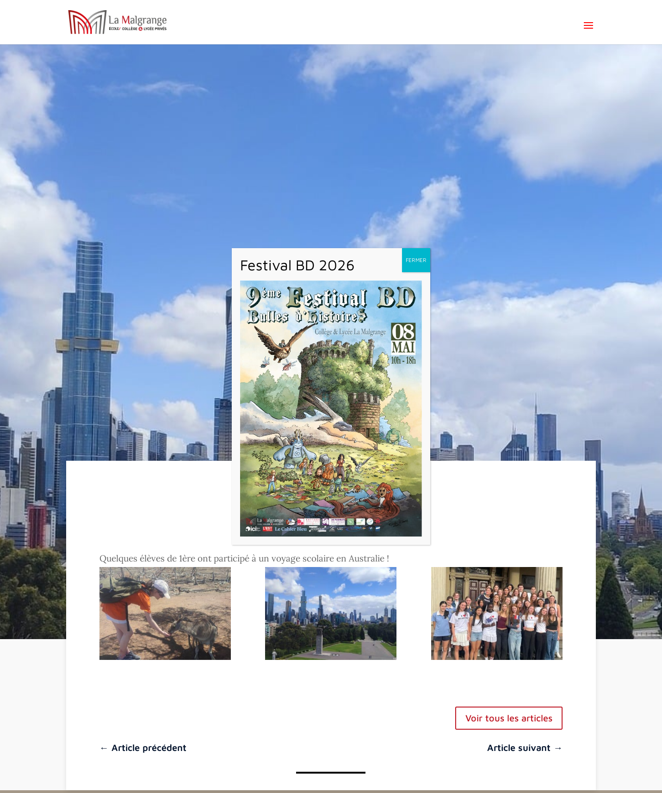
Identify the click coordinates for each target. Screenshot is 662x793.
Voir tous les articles (508, 718)
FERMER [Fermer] (416, 259)
